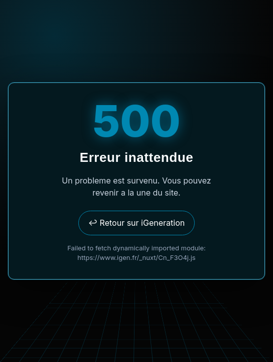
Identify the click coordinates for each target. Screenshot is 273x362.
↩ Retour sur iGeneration (136, 223)
